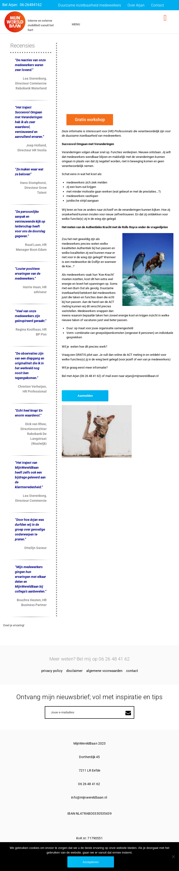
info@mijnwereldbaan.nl (89, 797)
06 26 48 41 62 (89, 784)
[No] (173, 856)
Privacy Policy (51, 671)
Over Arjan (136, 5)
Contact (157, 5)
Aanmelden (85, 395)
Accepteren (91, 862)
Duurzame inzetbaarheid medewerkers (89, 5)
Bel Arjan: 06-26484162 (22, 5)
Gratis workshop (90, 119)
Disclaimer (74, 671)
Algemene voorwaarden (104, 671)
